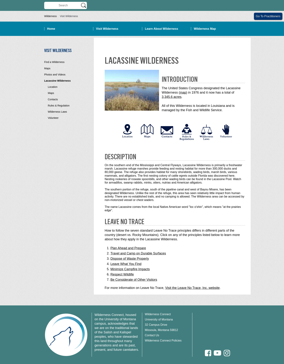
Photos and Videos (54, 74)
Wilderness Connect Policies (163, 340)
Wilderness (50, 16)
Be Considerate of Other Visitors (133, 279)
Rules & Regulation (59, 105)
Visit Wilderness (107, 28)
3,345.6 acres (171, 97)
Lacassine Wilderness (57, 80)
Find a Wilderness (54, 62)
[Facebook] (208, 353)
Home (51, 28)
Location (52, 86)
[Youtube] (217, 353)
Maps (47, 68)
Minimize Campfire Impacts (130, 269)
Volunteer (53, 117)
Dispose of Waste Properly (129, 258)
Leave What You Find (125, 264)
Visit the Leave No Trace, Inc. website (192, 288)
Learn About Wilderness (161, 28)
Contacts (53, 99)
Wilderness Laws (57, 111)
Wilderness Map (205, 28)
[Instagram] (227, 353)
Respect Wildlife (122, 274)
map (183, 92)
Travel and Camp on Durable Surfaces (138, 253)
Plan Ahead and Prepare (128, 248)
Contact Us (152, 335)
